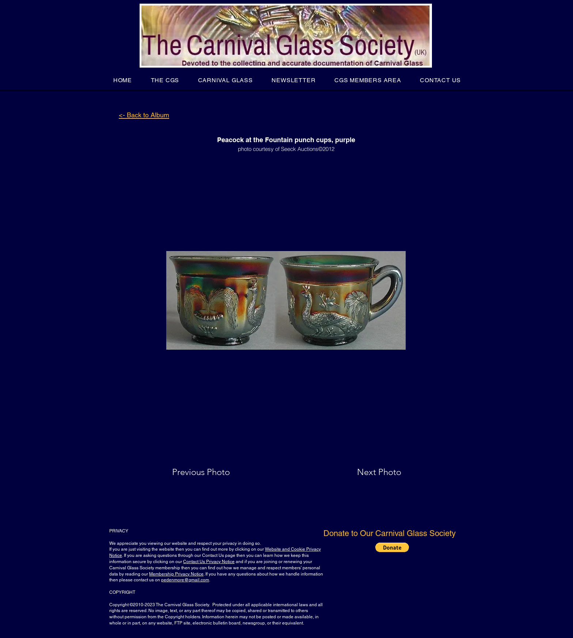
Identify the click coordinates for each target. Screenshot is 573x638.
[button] (165, 80)
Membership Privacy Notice (176, 574)
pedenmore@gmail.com (185, 579)
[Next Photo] (364, 472)
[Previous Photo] (211, 472)
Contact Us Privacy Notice (209, 561)
